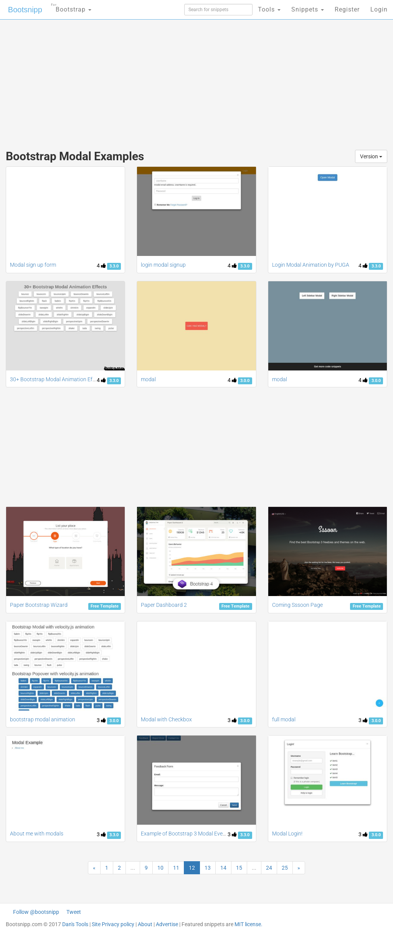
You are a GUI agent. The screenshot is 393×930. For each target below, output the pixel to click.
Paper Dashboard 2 (164, 605)
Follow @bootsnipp (36, 912)
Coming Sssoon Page (297, 605)
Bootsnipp (25, 9)
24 (269, 868)
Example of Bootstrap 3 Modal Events (185, 833)
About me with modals (36, 833)
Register (347, 9)
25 (285, 868)
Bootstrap (71, 7)
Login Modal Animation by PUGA (310, 265)
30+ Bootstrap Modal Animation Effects (57, 379)
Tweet (73, 912)
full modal (284, 719)
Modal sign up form (33, 265)
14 (223, 868)
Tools (269, 9)
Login (379, 9)
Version (371, 156)
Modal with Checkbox (166, 719)
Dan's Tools (75, 924)
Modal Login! (287, 833)
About (145, 924)
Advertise (167, 924)
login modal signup (163, 265)
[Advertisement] (133, 81)
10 (160, 868)
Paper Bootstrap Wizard (39, 605)
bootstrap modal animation (42, 719)
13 (208, 868)
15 (239, 868)
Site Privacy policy (113, 924)
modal (148, 379)
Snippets (307, 9)
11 (176, 868)
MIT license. (248, 924)
